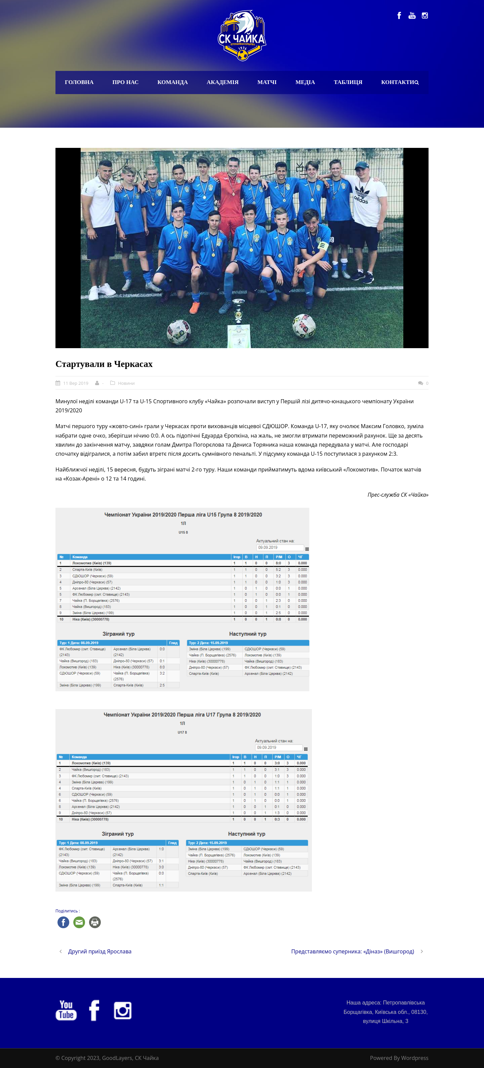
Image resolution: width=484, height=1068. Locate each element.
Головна (79, 82)
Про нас (126, 82)
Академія (223, 82)
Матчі (267, 82)
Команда (172, 82)
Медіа (305, 82)
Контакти (397, 82)
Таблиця (348, 82)
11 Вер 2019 (75, 383)
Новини (126, 383)
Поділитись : (67, 911)
